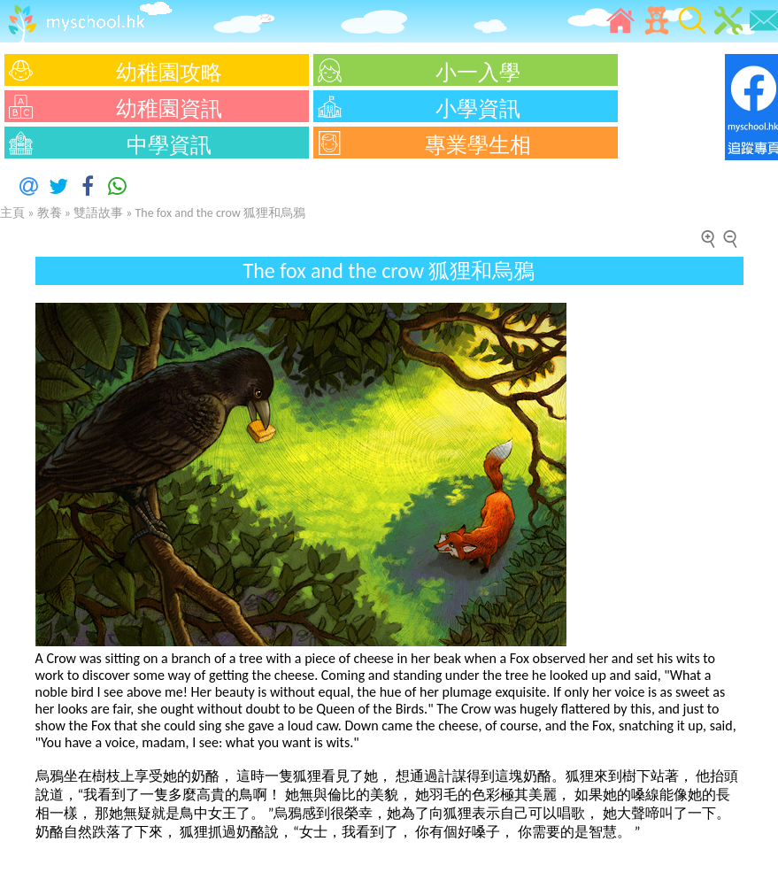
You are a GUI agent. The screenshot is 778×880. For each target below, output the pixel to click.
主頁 (12, 212)
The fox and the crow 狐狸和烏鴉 (220, 212)
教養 (49, 212)
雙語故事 (99, 212)
